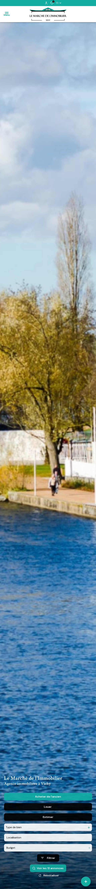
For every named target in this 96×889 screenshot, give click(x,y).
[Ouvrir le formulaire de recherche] (48, 864)
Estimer (48, 823)
